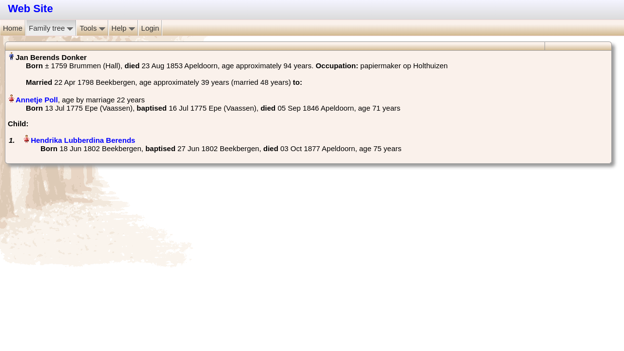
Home (12, 28)
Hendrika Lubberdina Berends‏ (83, 140)
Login (150, 28)
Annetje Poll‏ (37, 100)
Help (123, 28)
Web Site (30, 8)
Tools (92, 28)
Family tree (51, 28)
